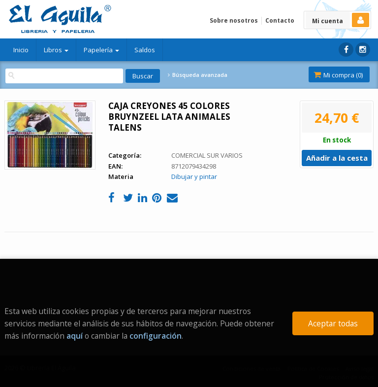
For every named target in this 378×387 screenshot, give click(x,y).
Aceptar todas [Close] (333, 323)
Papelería (101, 49)
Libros (56, 49)
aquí (74, 335)
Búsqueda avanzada (197, 75)
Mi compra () (338, 74)
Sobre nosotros (234, 20)
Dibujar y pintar (194, 176)
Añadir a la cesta (337, 158)
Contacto (279, 20)
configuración (155, 335)
